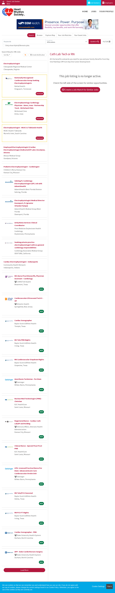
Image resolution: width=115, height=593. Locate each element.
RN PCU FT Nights (21, 512)
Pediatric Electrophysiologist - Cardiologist (21, 167)
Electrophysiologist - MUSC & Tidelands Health (23, 127)
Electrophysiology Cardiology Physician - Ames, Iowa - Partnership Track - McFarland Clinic (29, 105)
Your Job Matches (64, 35)
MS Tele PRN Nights (22, 340)
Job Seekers (94, 2)
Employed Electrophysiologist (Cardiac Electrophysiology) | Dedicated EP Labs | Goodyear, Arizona (24, 150)
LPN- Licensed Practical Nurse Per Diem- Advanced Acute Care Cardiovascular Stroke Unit (28, 471)
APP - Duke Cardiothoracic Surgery (28, 552)
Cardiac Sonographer (23, 320)
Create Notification (37, 55)
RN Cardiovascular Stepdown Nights (29, 359)
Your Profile (106, 11)
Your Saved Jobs (80, 35)
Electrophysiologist (12, 63)
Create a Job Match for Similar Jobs (80, 89)
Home (85, 11)
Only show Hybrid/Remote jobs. (17, 45)
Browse (39, 35)
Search (31, 35)
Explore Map (50, 35)
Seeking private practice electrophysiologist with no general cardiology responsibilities (29, 245)
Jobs (93, 11)
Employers (107, 2)
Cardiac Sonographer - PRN (25, 532)
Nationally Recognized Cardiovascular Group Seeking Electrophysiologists (26, 80)
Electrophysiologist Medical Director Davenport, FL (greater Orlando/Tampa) (29, 203)
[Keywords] (24, 41)
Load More (24, 570)
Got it (109, 586)
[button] (106, 41)
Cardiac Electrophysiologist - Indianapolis (21, 262)
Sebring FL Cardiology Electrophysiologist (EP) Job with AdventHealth (28, 183)
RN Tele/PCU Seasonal (23, 493)
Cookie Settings (98, 586)
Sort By (6, 55)
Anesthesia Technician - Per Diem (27, 379)
